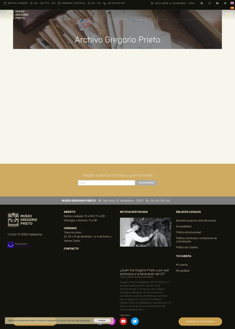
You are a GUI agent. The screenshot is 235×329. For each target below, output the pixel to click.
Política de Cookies (187, 247)
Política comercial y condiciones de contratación (196, 240)
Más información (83, 320)
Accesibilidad (183, 226)
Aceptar (102, 320)
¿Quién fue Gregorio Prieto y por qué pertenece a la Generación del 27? (144, 272)
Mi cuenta (182, 264)
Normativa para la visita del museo (196, 220)
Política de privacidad (188, 232)
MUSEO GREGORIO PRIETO (21, 15)
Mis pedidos (183, 270)
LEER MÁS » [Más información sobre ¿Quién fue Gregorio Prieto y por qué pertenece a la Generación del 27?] (125, 315)
